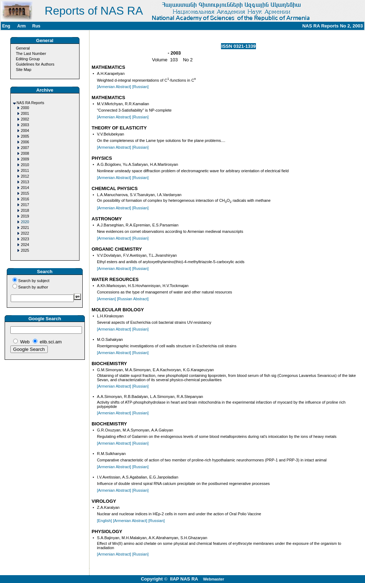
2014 (25, 188)
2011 (25, 171)
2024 (25, 245)
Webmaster (213, 579)
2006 (25, 142)
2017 (25, 205)
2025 (25, 250)
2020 (25, 222)
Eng (6, 26)
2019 (25, 216)
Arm (21, 26)
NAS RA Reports (30, 103)
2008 (25, 153)
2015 (25, 193)
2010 (25, 165)
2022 (25, 233)
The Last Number (31, 53)
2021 (25, 228)
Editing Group (28, 59)
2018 (25, 211)
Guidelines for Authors (35, 64)
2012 (25, 176)
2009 (25, 159)
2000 (25, 108)
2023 (25, 239)
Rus (36, 26)
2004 (25, 131)
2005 (25, 136)
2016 (25, 199)
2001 (25, 114)
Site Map (23, 69)
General (23, 48)
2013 (25, 182)
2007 (25, 148)
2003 (25, 125)
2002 (25, 119)
